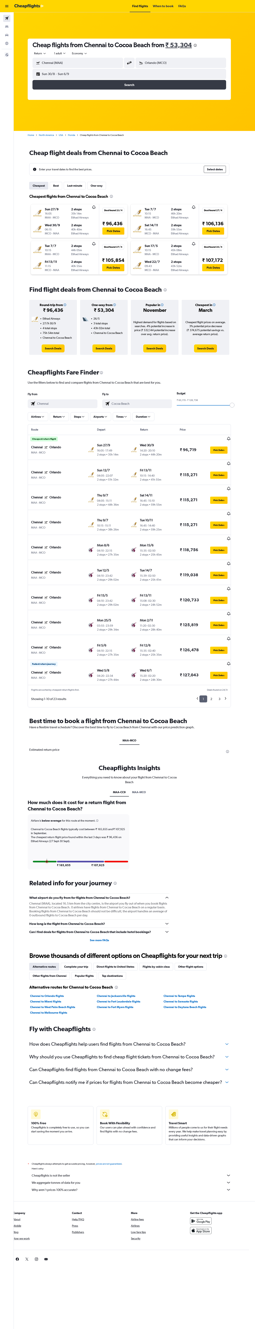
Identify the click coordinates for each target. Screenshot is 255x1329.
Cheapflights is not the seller (136, 1136)
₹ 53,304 (184, 45)
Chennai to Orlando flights (52, 956)
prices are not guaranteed (114, 1124)
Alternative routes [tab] (49, 927)
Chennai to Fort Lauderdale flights (123, 962)
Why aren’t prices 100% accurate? (136, 1150)
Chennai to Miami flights (50, 962)
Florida (76, 135)
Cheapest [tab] (44, 185)
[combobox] (45, 53)
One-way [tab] (102, 185)
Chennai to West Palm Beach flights (57, 967)
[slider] (237, 405)
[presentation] (200, 45)
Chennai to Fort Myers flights (120, 967)
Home (36, 135)
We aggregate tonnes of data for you (136, 1143)
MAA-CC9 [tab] (124, 752)
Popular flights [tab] (89, 936)
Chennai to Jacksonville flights (121, 956)
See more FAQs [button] (104, 900)
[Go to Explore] (7, 43)
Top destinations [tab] (117, 936)
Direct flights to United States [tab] (120, 927)
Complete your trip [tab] (81, 927)
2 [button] (216, 659)
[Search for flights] (7, 18)
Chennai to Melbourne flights (53, 973)
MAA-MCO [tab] (134, 700)
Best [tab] (61, 185)
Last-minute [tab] (79, 185)
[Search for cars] (7, 35)
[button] (6, 6)
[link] (58, 348)
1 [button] (208, 659)
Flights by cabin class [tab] (161, 927)
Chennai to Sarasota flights (186, 962)
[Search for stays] (7, 27)
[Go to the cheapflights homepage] (29, 6)
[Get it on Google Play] (206, 1181)
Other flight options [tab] (195, 927)
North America (51, 135)
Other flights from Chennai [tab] (55, 936)
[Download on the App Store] (206, 1191)
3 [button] (225, 659)
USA (66, 135)
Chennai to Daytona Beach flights (190, 967)
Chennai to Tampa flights (184, 956)
